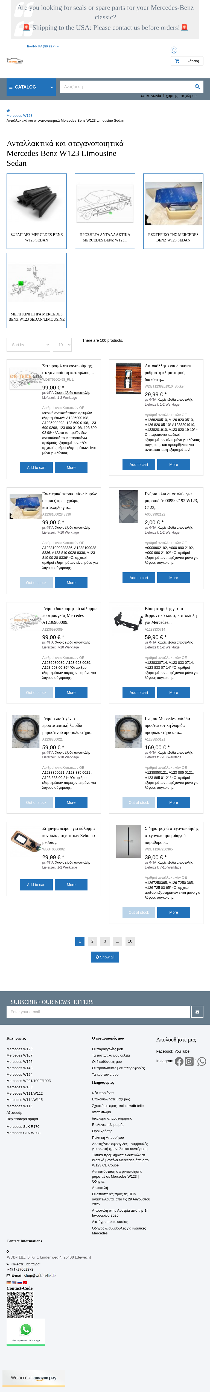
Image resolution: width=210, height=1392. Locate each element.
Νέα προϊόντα (103, 1093)
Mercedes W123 (20, 1049)
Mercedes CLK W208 (23, 1133)
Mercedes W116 (20, 1106)
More (71, 467)
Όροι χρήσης (102, 1131)
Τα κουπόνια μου (105, 1074)
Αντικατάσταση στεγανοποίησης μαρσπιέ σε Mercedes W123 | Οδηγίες (117, 1176)
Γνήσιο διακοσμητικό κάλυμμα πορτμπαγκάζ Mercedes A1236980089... (69, 615)
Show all (107, 957)
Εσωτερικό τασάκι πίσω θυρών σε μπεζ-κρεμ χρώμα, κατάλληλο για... (69, 500)
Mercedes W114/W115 (25, 1100)
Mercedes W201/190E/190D (29, 1081)
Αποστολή (100, 1188)
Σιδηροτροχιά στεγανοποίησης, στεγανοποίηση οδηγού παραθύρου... (172, 835)
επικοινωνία (151, 95)
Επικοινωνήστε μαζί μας (111, 1099)
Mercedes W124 (20, 1074)
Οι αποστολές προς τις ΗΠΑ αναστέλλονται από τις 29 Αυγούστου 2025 (121, 1199)
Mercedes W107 (20, 1055)
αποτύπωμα (101, 1112)
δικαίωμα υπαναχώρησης (112, 1118)
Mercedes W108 (20, 1087)
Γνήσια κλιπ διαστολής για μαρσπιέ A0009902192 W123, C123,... (171, 500)
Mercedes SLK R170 (23, 1127)
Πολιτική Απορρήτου (108, 1137)
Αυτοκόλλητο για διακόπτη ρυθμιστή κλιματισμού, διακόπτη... (168, 372)
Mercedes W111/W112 (25, 1093)
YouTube (181, 1051)
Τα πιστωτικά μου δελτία (111, 1055)
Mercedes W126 (20, 1062)
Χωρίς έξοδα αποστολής (72, 393)
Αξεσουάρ (14, 1113)
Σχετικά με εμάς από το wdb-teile (118, 1106)
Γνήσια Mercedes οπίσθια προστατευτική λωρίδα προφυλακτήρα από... (167, 725)
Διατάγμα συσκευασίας (110, 1222)
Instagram (164, 1061)
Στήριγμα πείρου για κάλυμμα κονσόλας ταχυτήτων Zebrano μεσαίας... (68, 835)
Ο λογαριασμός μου (108, 1038)
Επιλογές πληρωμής (108, 1125)
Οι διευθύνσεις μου (107, 1062)
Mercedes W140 (20, 1068)
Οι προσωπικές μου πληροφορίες (118, 1068)
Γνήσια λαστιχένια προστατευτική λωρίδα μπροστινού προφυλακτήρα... (68, 725)
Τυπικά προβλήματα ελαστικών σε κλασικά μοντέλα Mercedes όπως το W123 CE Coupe (120, 1160)
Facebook (164, 1051)
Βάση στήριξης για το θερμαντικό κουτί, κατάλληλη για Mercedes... (171, 615)
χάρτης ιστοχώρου (181, 95)
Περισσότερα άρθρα (22, 1119)
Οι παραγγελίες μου (107, 1049)
